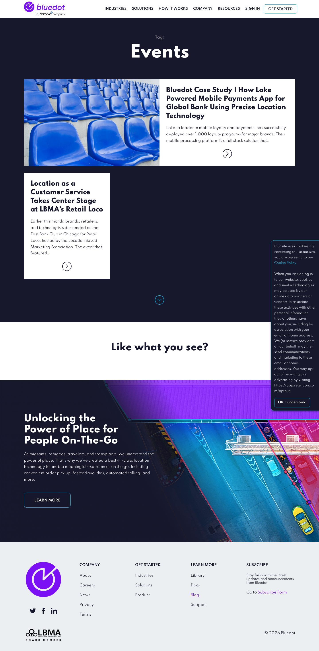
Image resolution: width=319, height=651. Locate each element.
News (85, 595)
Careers (87, 585)
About (85, 576)
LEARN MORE (47, 500)
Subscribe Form (272, 592)
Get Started (280, 9)
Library (198, 576)
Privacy (87, 605)
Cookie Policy (285, 263)
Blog (195, 595)
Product (142, 595)
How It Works (173, 9)
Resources (229, 9)
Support (198, 605)
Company (203, 9)
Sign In (252, 9)
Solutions (143, 9)
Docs (195, 585)
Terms (85, 614)
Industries (116, 9)
